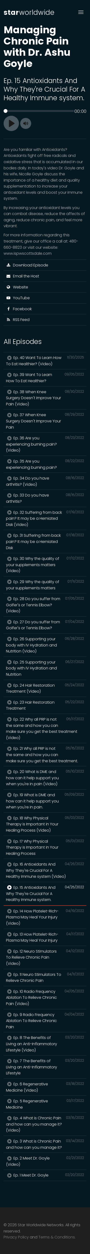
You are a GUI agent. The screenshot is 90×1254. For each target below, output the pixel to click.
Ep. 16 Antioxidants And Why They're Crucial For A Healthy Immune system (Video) (45, 870)
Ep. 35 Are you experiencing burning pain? (45, 464)
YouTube (18, 298)
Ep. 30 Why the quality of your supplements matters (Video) (45, 565)
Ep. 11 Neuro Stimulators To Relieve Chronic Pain (45, 977)
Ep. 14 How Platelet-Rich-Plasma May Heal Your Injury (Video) (45, 917)
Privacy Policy (16, 1237)
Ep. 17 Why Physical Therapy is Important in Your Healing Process (45, 847)
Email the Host (22, 276)
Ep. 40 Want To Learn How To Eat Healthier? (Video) (45, 361)
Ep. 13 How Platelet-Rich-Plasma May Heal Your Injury (45, 937)
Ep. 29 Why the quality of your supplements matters (45, 585)
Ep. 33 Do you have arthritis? (45, 498)
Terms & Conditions (56, 1237)
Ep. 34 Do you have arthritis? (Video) (45, 481)
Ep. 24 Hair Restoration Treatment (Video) (45, 688)
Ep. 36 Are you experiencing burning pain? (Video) (45, 444)
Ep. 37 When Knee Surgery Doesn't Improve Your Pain (45, 421)
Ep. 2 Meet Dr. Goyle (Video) (45, 1161)
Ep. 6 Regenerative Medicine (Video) (45, 1087)
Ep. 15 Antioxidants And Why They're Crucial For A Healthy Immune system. (45, 893)
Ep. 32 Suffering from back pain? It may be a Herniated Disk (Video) (45, 518)
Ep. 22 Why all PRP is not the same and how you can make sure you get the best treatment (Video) (45, 728)
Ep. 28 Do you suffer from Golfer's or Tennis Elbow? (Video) (45, 605)
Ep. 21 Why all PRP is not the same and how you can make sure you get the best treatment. (45, 754)
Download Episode (27, 265)
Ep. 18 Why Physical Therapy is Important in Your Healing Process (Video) (45, 824)
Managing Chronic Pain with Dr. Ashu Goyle (37, 46)
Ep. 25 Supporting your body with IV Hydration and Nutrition (45, 668)
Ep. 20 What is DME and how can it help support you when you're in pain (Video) (45, 778)
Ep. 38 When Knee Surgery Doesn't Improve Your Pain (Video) (45, 398)
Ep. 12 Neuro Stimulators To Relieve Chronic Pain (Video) (45, 957)
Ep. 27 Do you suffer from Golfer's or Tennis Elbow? (45, 625)
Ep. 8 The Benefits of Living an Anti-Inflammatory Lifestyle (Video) (45, 1044)
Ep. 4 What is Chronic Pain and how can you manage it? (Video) (45, 1124)
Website (17, 287)
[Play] (11, 123)
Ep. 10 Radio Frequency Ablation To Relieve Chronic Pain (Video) (45, 997)
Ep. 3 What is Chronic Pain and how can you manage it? (45, 1144)
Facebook (19, 309)
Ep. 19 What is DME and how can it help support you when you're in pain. (45, 801)
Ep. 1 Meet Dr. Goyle (45, 1175)
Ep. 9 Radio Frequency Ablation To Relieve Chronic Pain (45, 1021)
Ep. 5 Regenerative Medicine (45, 1104)
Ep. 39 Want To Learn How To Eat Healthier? (45, 378)
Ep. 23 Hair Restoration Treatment (45, 705)
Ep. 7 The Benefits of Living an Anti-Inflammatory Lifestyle (45, 1067)
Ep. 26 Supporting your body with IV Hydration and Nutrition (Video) (45, 645)
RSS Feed (18, 319)
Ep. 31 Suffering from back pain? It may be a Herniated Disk (45, 541)
